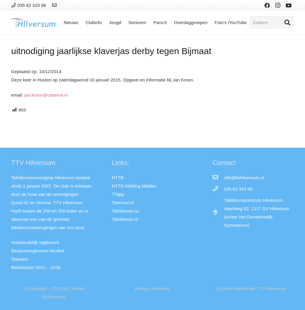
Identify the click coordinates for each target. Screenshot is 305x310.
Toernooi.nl (122, 202)
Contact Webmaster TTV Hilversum (251, 288)
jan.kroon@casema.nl (46, 94)
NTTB (117, 177)
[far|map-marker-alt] (218, 213)
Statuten (19, 259)
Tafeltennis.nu (125, 210)
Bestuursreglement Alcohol (37, 250)
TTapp (118, 194)
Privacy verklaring (152, 288)
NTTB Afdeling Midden (134, 185)
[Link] (55, 5)
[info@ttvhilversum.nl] (218, 178)
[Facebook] (267, 5)
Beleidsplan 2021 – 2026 (35, 267)
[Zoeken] (271, 22)
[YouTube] (288, 5)
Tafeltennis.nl (125, 219)
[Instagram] (278, 5)
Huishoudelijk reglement (35, 242)
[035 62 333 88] (218, 189)
